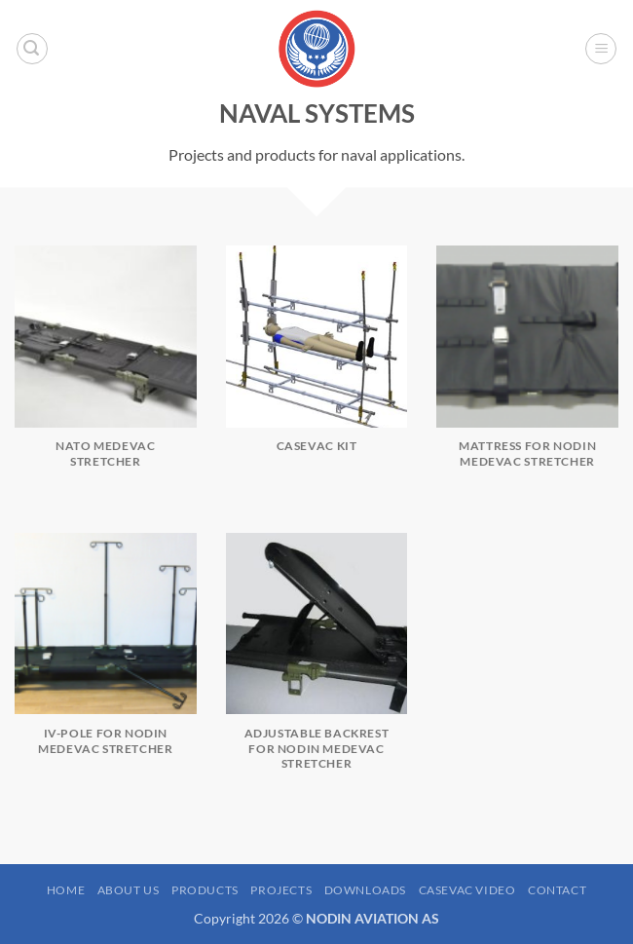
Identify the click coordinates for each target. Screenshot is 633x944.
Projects (281, 890)
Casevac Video (467, 890)
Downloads (365, 890)
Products (205, 890)
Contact (557, 890)
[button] (32, 48)
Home (66, 890)
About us (128, 890)
